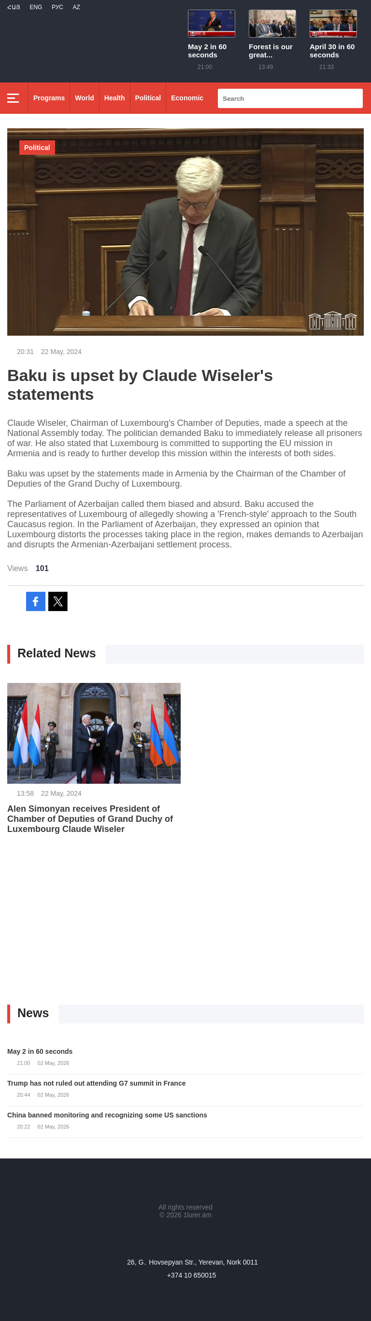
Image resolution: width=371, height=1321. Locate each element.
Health (114, 98)
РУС (57, 7)
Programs (49, 98)
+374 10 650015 (191, 1275)
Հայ (13, 7)
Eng (35, 7)
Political (148, 98)
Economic (187, 98)
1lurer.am (197, 1215)
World (84, 98)
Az (76, 7)
